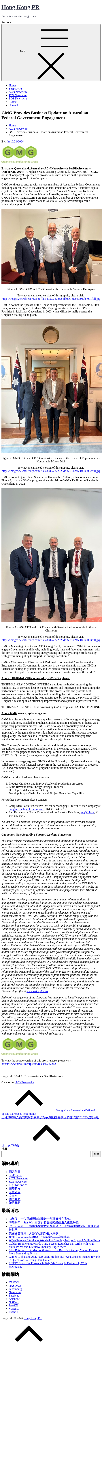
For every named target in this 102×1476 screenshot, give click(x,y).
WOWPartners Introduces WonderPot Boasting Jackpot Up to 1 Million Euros (54, 1240)
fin (8, 141)
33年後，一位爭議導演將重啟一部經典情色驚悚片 (41, 1218)
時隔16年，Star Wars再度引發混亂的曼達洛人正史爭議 (44, 1222)
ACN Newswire (18, 91)
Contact (13, 105)
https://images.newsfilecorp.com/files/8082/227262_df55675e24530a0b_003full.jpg (51, 640)
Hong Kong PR (20, 7)
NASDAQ (15, 1285)
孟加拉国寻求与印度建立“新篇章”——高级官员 (39, 1237)
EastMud (14, 1295)
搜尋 (4, 1149)
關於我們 (14, 1199)
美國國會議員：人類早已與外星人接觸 (33, 1233)
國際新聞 (14, 1188)
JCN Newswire (18, 95)
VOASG (14, 1308)
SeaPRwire (15, 88)
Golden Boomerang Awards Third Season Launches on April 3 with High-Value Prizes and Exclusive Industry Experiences (52, 1245)
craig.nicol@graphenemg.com (26, 809)
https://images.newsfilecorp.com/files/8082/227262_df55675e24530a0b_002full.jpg (51, 470)
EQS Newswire (18, 98)
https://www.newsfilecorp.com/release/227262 (28, 1063)
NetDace (14, 1302)
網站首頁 (14, 1171)
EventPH (14, 1311)
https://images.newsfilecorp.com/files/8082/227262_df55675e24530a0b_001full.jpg (51, 298)
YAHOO (14, 1282)
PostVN (13, 1305)
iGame (13, 101)
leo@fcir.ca (87, 812)
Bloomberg (15, 1289)
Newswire (15, 1292)
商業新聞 (14, 1192)
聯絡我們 (14, 1202)
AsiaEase (14, 1298)
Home (12, 85)
